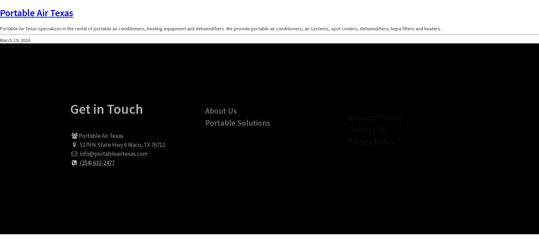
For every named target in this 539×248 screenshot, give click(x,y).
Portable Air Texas (36, 13)
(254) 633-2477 (92, 165)
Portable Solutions (237, 128)
